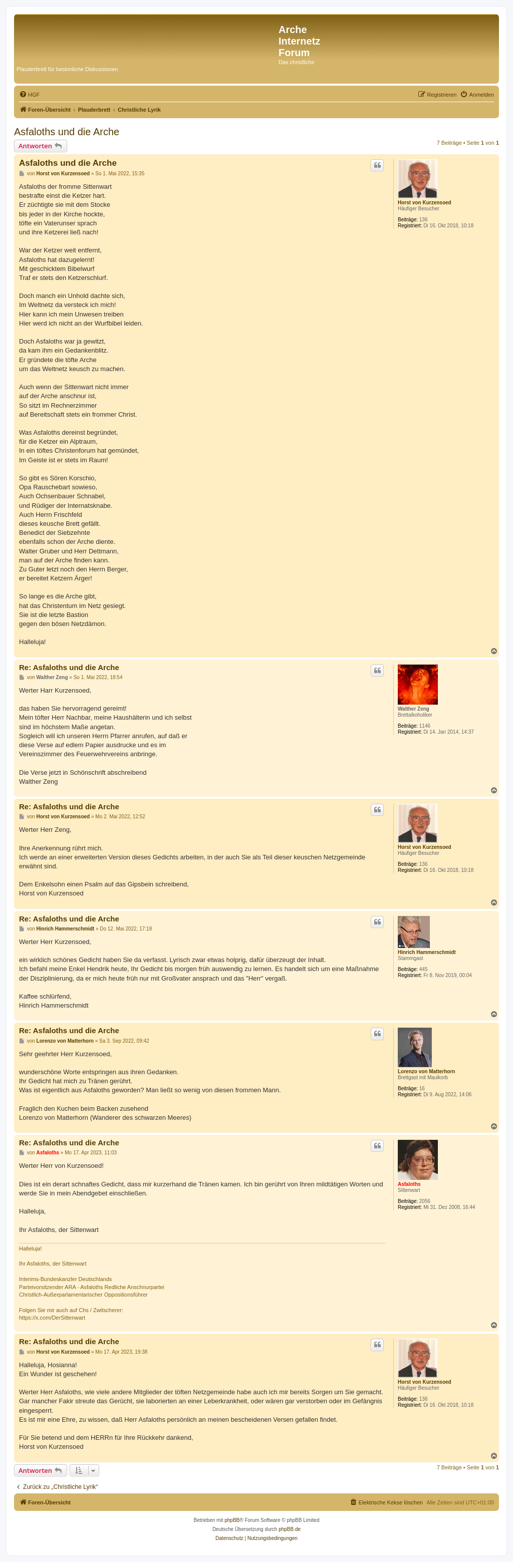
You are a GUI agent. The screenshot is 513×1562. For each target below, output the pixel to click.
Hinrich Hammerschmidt (427, 952)
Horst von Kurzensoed (424, 202)
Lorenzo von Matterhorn (426, 1071)
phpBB (231, 1520)
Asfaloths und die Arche (66, 131)
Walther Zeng (413, 709)
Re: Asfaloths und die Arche (69, 667)
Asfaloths (409, 1184)
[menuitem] (29, 95)
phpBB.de (290, 1529)
